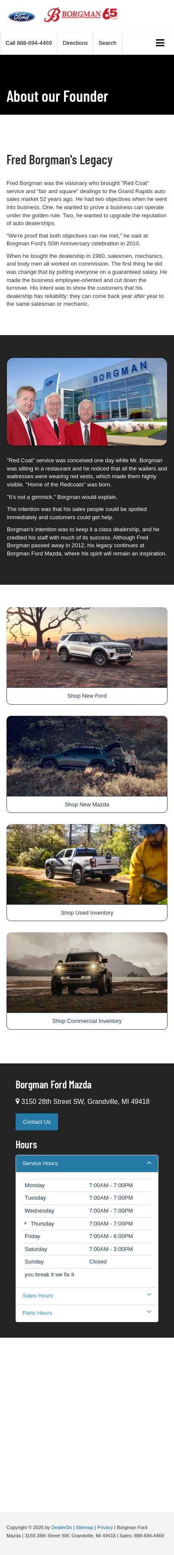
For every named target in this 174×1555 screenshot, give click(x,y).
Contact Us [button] (37, 1122)
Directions (75, 43)
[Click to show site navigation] (160, 43)
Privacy (105, 1527)
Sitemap (84, 1527)
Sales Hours (87, 1295)
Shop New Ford (87, 696)
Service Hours (87, 1163)
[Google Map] (87, 1424)
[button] (29, 43)
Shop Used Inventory (87, 912)
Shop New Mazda (87, 804)
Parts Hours (87, 1312)
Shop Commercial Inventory (87, 1021)
